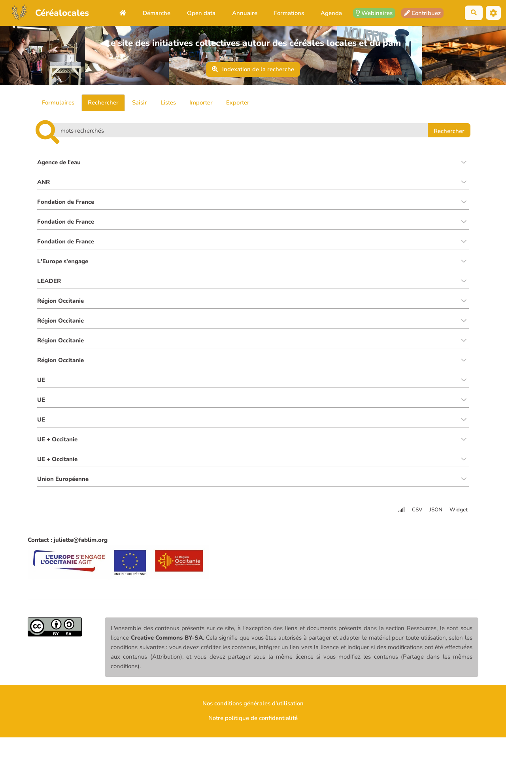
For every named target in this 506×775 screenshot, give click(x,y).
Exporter (237, 102)
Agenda (331, 13)
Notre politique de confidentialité (253, 725)
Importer (201, 102)
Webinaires (374, 13)
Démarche (156, 13)
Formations (289, 13)
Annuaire (244, 13)
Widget (458, 516)
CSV (417, 516)
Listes (168, 102)
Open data (201, 13)
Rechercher (103, 102)
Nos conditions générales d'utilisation (253, 710)
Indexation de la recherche (253, 69)
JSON (435, 516)
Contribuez (422, 13)
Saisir (139, 102)
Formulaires (58, 102)
